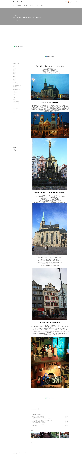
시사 (42, 5)
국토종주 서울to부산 (16, 89)
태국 (14, 80)
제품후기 (15, 92)
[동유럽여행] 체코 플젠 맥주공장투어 (37, 417)
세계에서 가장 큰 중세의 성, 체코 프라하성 (38, 422)
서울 (14, 66)
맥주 (14, 99)
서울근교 (15, 86)
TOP (68, 452)
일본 (14, 79)
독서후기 (15, 91)
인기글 (17, 108)
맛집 (14, 74)
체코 (36, 414)
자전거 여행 (19, 5)
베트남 (14, 82)
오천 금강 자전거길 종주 (17, 85)
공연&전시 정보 (16, 102)
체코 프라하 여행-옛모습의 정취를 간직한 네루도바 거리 (40, 424)
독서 (37, 5)
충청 (14, 70)
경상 (14, 72)
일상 (14, 94)
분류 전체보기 (16, 63)
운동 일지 (15, 96)
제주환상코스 (15, 88)
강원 (14, 69)
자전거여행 (15, 83)
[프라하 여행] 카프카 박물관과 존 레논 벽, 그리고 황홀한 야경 (41, 420)
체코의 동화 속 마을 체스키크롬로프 (37, 416)
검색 (66, 2)
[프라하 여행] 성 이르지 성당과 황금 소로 (38, 421)
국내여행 (25, 5)
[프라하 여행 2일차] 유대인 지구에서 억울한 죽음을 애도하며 (41, 418)
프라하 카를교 (34, 425)
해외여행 (31, 5)
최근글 (14, 108)
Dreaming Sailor (18, 2)
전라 (14, 73)
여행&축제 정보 (16, 101)
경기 (14, 68)
